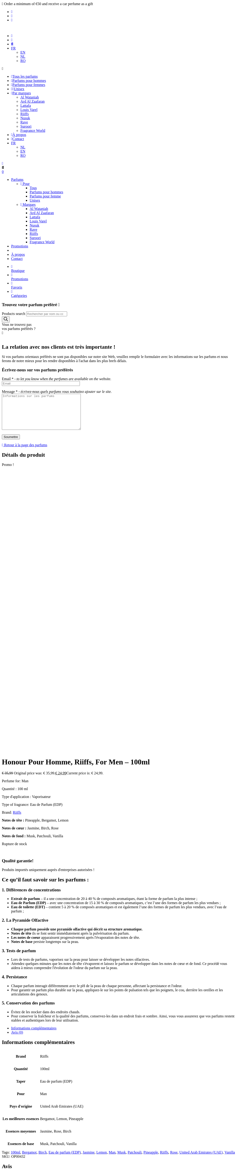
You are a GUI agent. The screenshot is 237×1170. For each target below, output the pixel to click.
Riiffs (24, 114)
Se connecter (118, 965)
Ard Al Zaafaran (32, 101)
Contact (17, 139)
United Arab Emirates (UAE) (201, 899)
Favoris (123, 285)
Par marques (21, 93)
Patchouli (134, 899)
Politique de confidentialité (31, 1058)
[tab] (123, 775)
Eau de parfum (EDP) (65, 899)
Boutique (123, 269)
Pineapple (150, 899)
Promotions (19, 246)
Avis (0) (17, 779)
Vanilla (230, 899)
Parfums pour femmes (28, 85)
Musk (121, 899)
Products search (13, 314)
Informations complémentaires (33, 775)
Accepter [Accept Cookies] (10, 1161)
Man (112, 899)
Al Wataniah (29, 97)
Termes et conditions (26, 1062)
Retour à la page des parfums (24, 452)
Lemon (101, 899)
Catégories (123, 293)
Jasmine (89, 899)
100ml (15, 899)
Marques (28, 204)
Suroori (25, 126)
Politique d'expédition (27, 1066)
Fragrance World (32, 130)
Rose (174, 899)
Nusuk (25, 118)
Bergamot (29, 899)
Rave (24, 122)
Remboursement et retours (30, 1070)
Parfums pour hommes (28, 81)
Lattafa (25, 106)
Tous (33, 188)
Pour (25, 184)
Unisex (17, 89)
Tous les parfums (24, 76)
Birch (42, 899)
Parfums (17, 180)
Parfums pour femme (45, 196)
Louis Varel (28, 110)
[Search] (6, 319)
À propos (18, 135)
